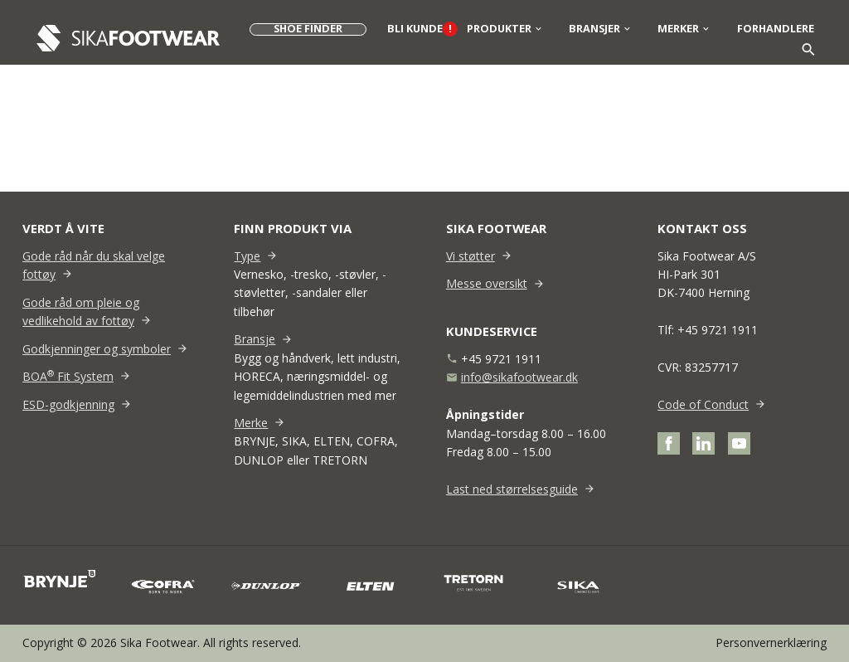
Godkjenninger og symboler (96, 349)
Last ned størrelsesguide (512, 489)
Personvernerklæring (771, 642)
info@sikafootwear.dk (519, 377)
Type (247, 256)
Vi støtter (470, 256)
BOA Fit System (68, 376)
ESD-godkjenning (68, 404)
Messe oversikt (486, 283)
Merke (251, 423)
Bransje (254, 339)
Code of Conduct (703, 404)
